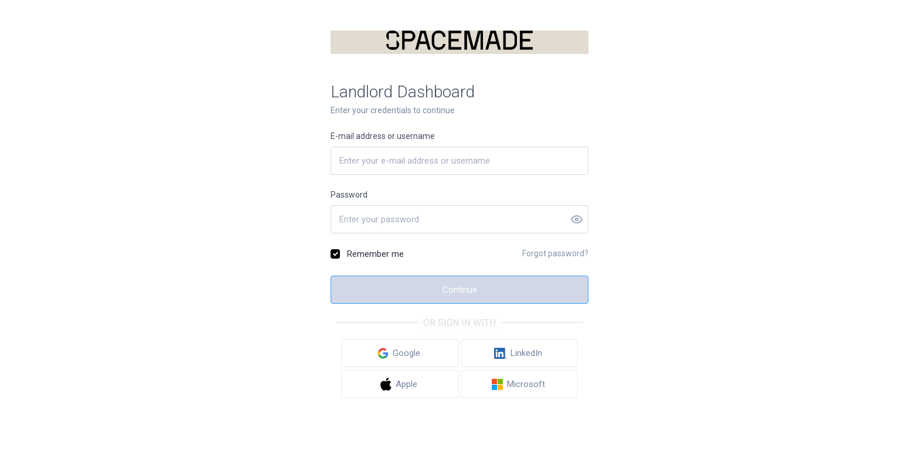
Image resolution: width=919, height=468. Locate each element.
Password (349, 194)
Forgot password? (555, 253)
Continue (460, 289)
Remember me (375, 254)
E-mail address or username (383, 136)
